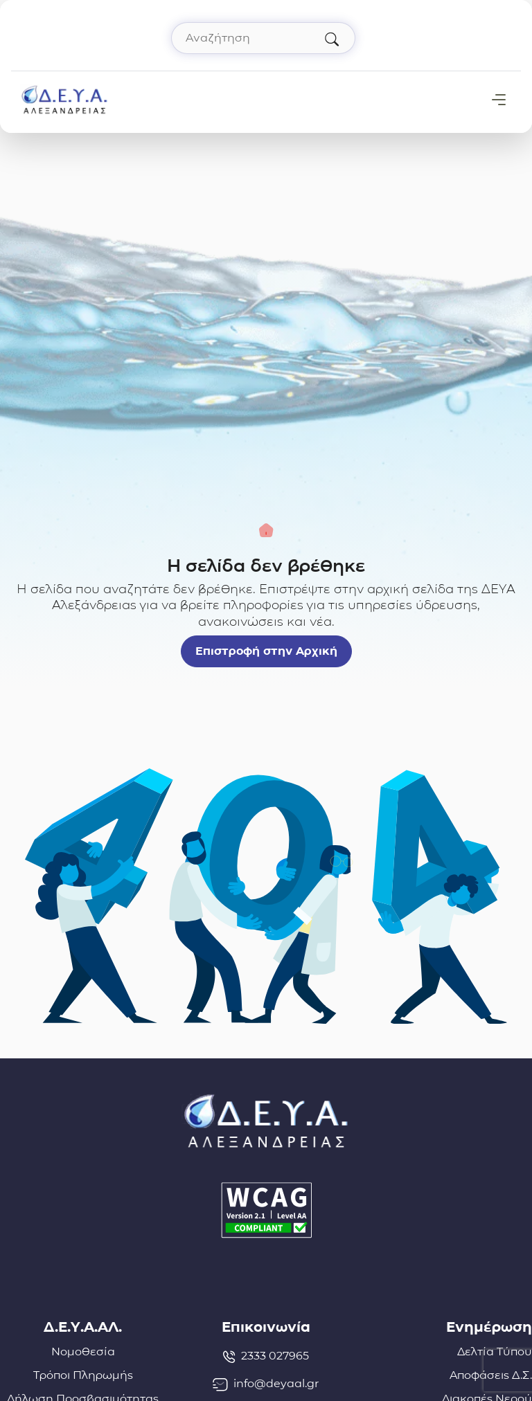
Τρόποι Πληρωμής (83, 1375)
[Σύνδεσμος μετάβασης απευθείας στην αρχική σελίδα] (64, 98)
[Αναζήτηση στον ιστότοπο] (263, 38)
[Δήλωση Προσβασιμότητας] (266, 1210)
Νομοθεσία (83, 1351)
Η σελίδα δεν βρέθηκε (266, 565)
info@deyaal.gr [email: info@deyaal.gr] (266, 1383)
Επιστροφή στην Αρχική (266, 651)
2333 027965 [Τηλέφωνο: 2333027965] (266, 1356)
